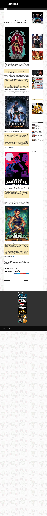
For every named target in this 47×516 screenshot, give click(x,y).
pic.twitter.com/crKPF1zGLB (21, 71)
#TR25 (17, 71)
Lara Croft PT (34, 99)
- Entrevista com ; (11, 268)
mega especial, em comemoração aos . (12, 271)
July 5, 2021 (12, 72)
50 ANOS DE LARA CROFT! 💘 (36, 50)
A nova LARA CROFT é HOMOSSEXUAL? (38, 131)
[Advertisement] (20, 15)
